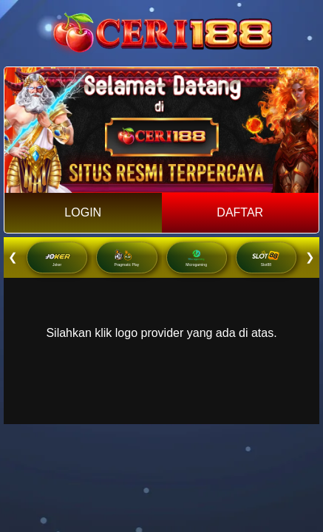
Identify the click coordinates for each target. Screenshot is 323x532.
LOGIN (82, 212)
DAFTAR (240, 212)
